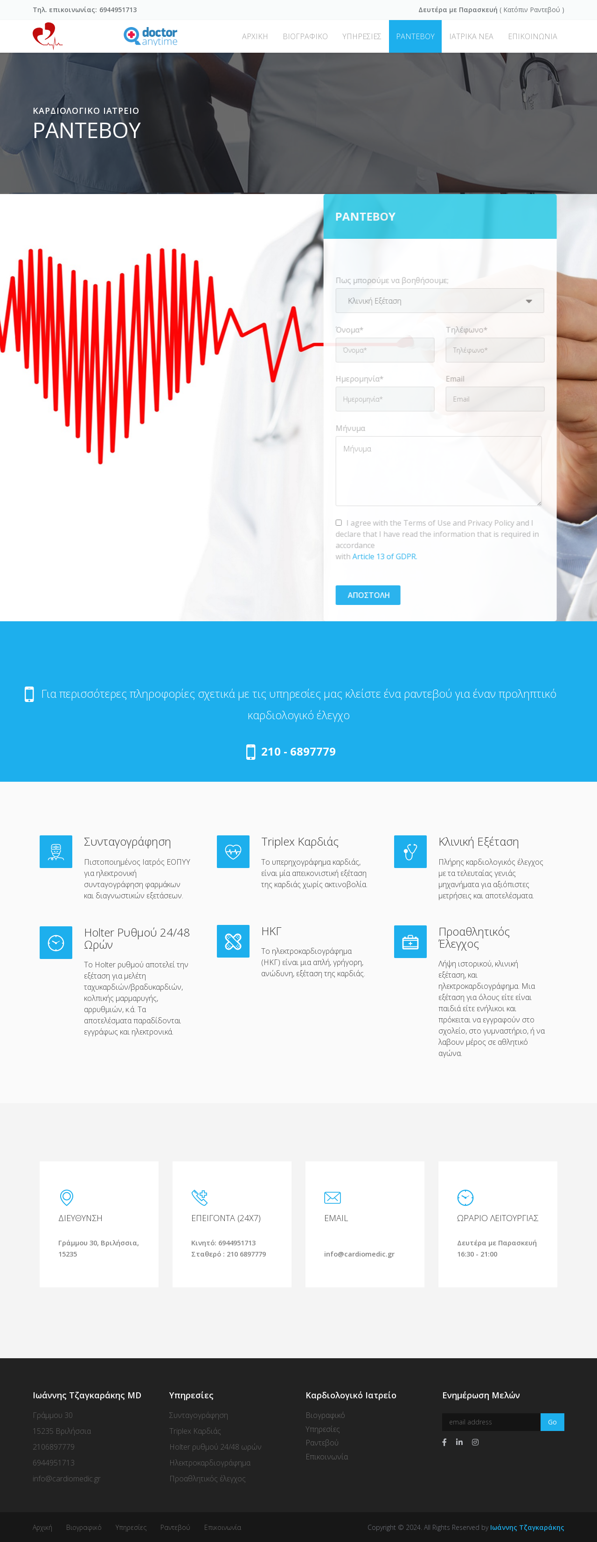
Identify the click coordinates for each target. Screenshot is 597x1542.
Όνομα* (347, 330)
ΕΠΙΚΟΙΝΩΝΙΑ (532, 36)
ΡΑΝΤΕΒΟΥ (415, 36)
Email (453, 379)
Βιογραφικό (325, 1414)
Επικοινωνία (326, 1456)
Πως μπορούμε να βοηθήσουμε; (389, 280)
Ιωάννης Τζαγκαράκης (527, 1526)
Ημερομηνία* (357, 379)
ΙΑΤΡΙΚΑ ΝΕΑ (471, 36)
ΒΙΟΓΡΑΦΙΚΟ (305, 36)
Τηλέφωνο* (465, 330)
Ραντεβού (545, 9)
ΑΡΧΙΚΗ (255, 36)
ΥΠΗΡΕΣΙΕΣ (362, 36)
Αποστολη (366, 595)
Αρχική (42, 1526)
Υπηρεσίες (322, 1428)
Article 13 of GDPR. (382, 556)
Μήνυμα (348, 428)
